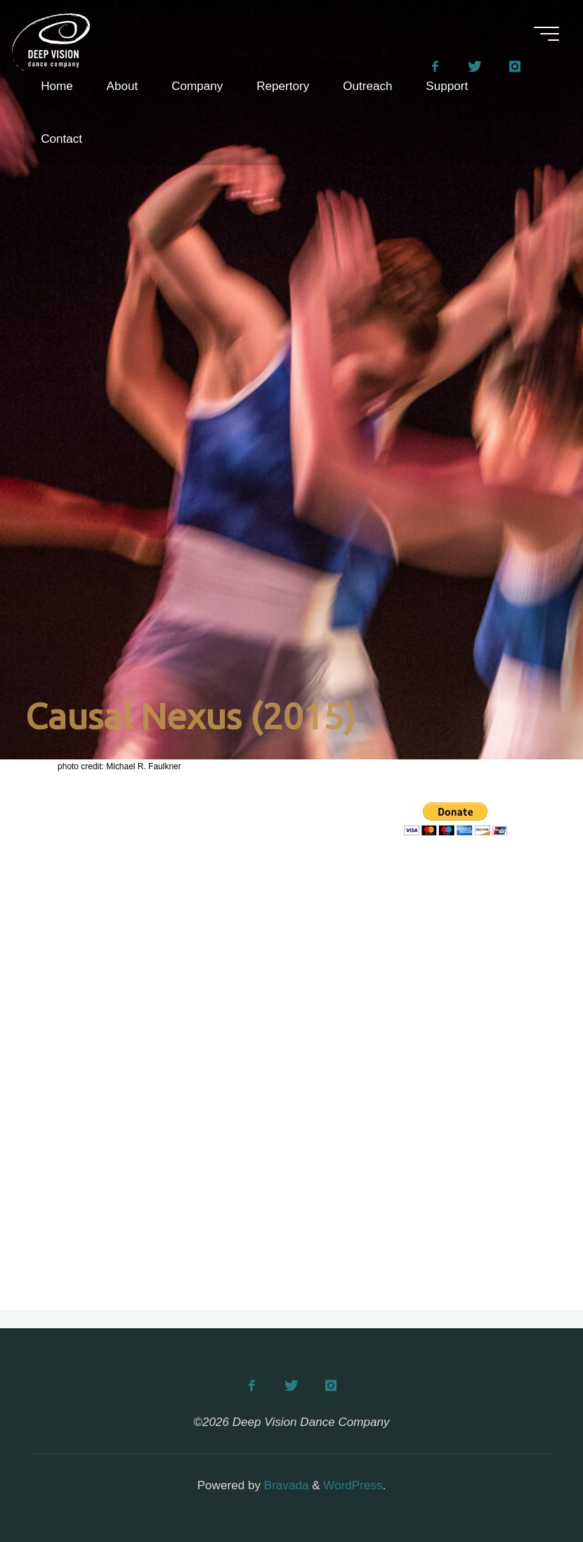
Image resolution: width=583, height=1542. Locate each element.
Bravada (284, 1485)
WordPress (352, 1485)
